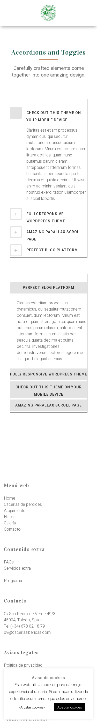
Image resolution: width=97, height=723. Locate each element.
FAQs (9, 562)
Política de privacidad (23, 665)
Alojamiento (15, 511)
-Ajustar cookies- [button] (32, 707)
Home (9, 498)
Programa (13, 581)
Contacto (12, 529)
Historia (11, 517)
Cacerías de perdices (23, 504)
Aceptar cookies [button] (69, 707)
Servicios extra (17, 568)
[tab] (48, 115)
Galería (10, 523)
